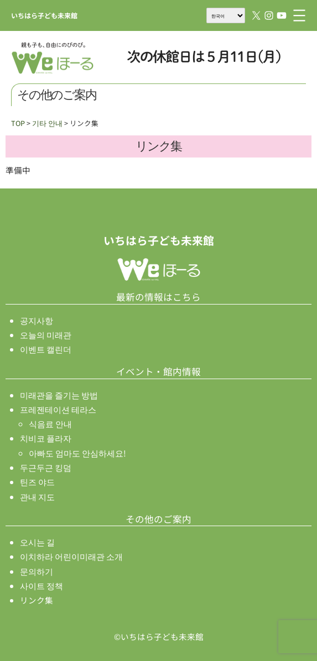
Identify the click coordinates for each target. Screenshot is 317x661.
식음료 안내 (50, 423)
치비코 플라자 (45, 438)
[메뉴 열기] (299, 15)
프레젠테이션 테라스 (58, 409)
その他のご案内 (158, 519)
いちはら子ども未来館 (44, 15)
